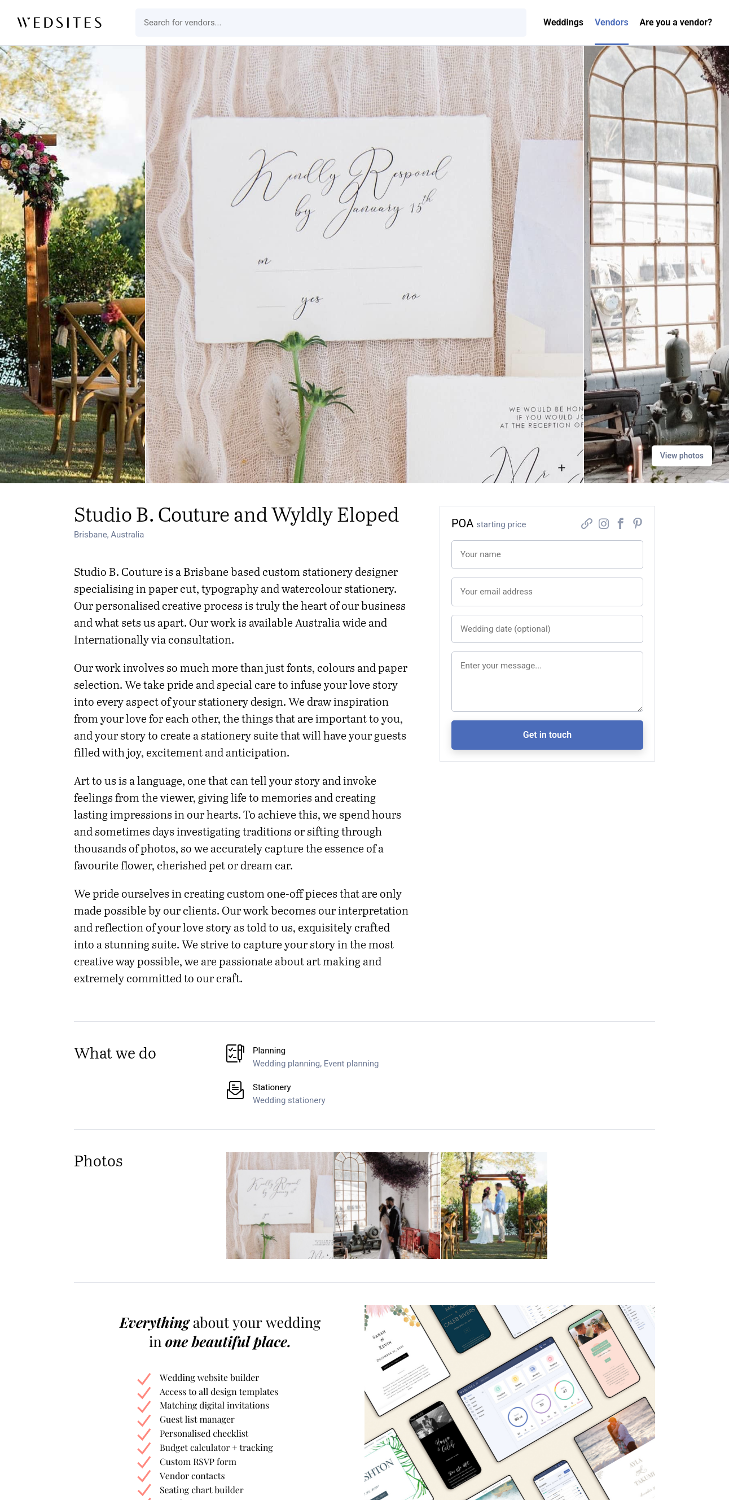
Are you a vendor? (676, 22)
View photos (682, 455)
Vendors (612, 22)
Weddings (563, 22)
